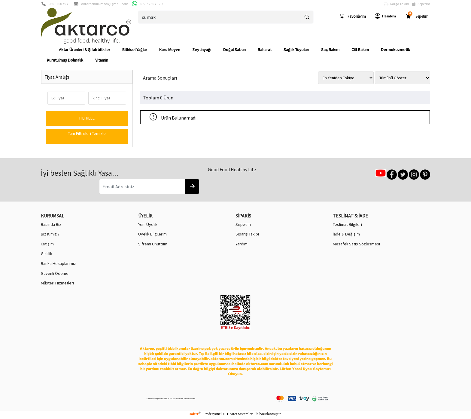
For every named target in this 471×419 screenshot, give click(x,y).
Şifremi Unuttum (152, 244)
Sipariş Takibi (247, 234)
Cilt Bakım (360, 49)
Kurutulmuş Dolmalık (65, 60)
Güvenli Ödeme (54, 273)
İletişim (47, 244)
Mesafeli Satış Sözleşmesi (356, 244)
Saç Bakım (330, 49)
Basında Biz (51, 224)
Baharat (265, 49)
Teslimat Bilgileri (347, 224)
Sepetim (421, 4)
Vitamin (101, 60)
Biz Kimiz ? (50, 234)
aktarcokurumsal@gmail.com (104, 4)
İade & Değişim (346, 234)
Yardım (241, 244)
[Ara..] (219, 17)
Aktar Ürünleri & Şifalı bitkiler (84, 49)
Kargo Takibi (396, 4)
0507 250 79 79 (59, 4)
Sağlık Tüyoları (296, 49)
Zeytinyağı (201, 49)
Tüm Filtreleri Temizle (87, 133)
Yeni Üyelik (147, 224)
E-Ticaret (230, 414)
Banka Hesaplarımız (58, 263)
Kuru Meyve (169, 49)
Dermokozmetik (395, 49)
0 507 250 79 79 (151, 4)
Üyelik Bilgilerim (152, 234)
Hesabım (385, 16)
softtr (195, 414)
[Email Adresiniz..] (142, 186)
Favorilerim (352, 16)
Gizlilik (46, 253)
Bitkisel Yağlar (134, 49)
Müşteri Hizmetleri (57, 283)
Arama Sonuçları (160, 78)
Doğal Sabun (234, 49)
